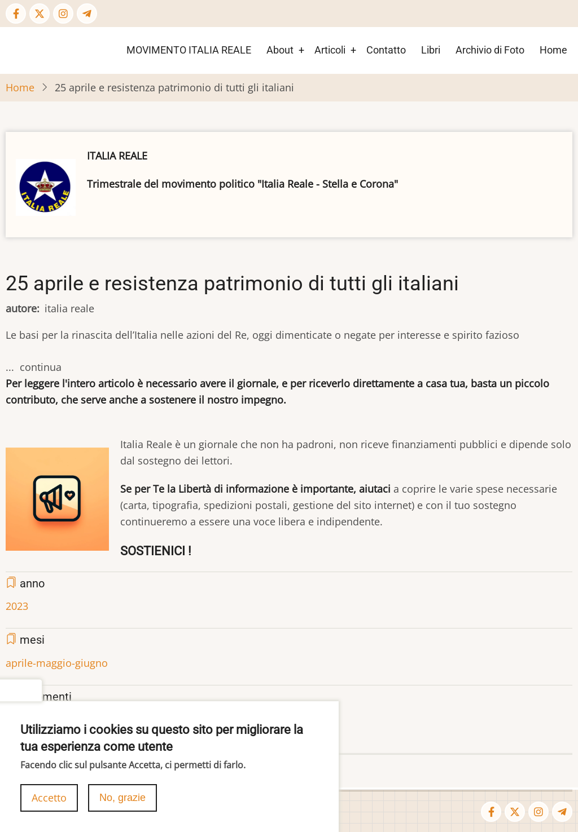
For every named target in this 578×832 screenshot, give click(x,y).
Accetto (49, 801)
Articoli (329, 50)
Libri (430, 50)
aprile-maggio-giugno (57, 663)
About (280, 50)
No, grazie (122, 801)
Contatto (386, 50)
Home (553, 50)
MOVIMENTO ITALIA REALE (188, 50)
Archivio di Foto (490, 50)
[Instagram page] (63, 13)
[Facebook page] (16, 13)
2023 (17, 606)
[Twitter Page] (39, 13)
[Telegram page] (87, 13)
